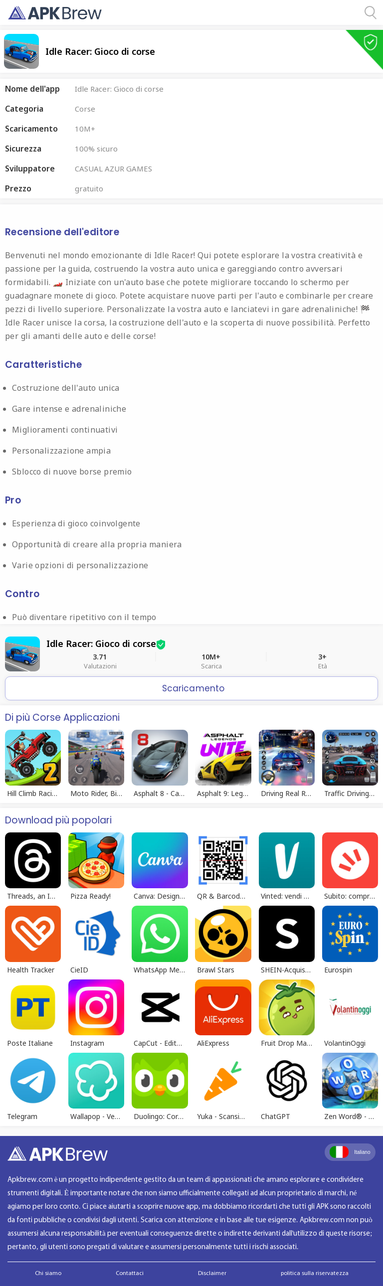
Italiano (350, 1152)
